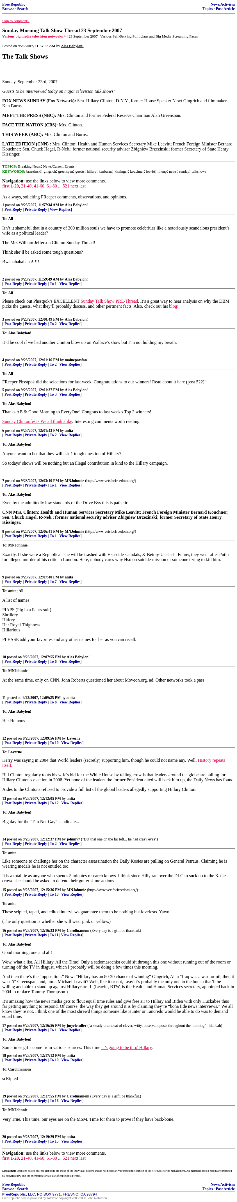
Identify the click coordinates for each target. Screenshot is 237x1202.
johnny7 (73, 839)
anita (69, 431)
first (6, 186)
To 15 (54, 1141)
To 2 (53, 324)
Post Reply (13, 209)
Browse (8, 9)
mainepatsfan (76, 360)
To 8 (53, 702)
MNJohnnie (74, 481)
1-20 (15, 186)
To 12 (54, 803)
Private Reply (36, 209)
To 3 (53, 394)
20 (4, 1137)
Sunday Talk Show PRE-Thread (109, 301)
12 (4, 738)
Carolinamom (78, 930)
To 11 (54, 935)
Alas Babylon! (76, 205)
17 (4, 1025)
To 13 (54, 894)
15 (4, 890)
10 (4, 657)
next (74, 186)
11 (4, 698)
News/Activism (223, 4)
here (181, 381)
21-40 (26, 186)
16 (4, 930)
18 (4, 1055)
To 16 (54, 1101)
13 (4, 798)
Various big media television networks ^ (34, 36)
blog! (174, 306)
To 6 (53, 661)
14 (4, 839)
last (82, 186)
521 (66, 186)
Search (22, 9)
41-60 (39, 186)
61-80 (52, 186)
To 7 (53, 582)
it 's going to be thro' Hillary (126, 1047)
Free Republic (13, 4)
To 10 (54, 743)
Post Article (225, 9)
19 (4, 1096)
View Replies (60, 209)
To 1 (53, 284)
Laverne (73, 738)
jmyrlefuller (76, 1025)
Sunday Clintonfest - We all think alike (37, 421)
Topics (207, 9)
